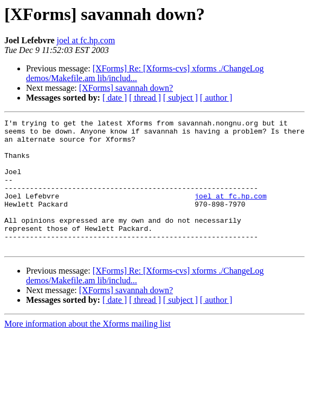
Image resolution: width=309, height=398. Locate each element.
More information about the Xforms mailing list (87, 349)
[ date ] (114, 97)
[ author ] (216, 97)
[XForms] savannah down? (126, 87)
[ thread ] (145, 97)
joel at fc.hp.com (86, 40)
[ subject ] (180, 97)
